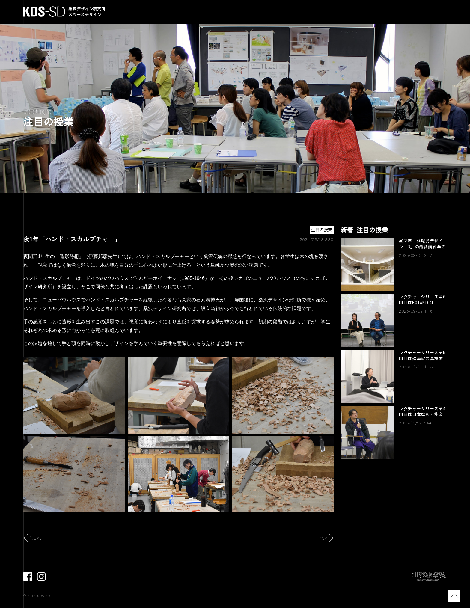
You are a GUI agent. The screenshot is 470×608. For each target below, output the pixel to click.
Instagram (41, 576)
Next (35, 538)
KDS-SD (44, 11)
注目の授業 (321, 230)
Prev (322, 538)
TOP (453, 596)
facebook (27, 576)
